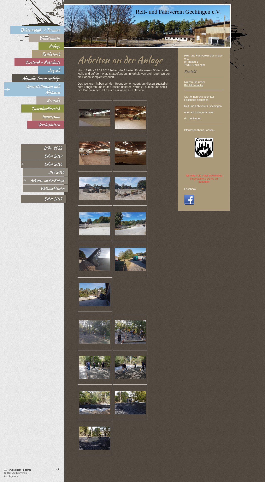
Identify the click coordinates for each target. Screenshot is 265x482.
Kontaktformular (193, 85)
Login (57, 469)
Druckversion (13, 469)
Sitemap (27, 469)
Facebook (190, 189)
